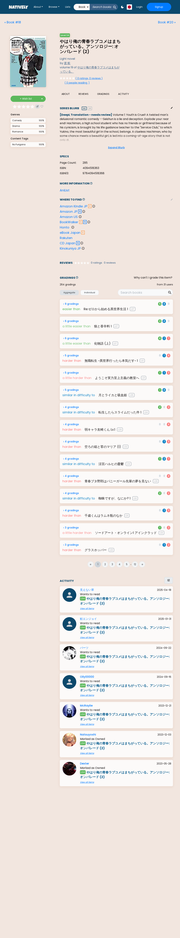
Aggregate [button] (69, 292)
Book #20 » (167, 22)
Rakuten (66, 238)
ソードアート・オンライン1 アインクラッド (126, 533)
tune (168, 580)
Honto (64, 227)
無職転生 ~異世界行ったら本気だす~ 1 (111, 360)
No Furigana (18, 144)
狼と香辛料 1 (103, 326)
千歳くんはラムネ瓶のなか (104, 515)
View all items (87, 608)
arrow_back (90, 564)
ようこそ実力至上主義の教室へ (117, 378)
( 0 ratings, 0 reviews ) (89, 78)
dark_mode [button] (122, 7)
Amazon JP (68, 211)
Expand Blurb (116, 147)
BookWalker (69, 222)
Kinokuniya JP (70, 248)
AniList (64, 190)
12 (135, 564)
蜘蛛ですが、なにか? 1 (114, 498)
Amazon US (69, 217)
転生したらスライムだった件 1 (119, 412)
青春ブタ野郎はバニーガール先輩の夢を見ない (118, 481)
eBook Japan (70, 232)
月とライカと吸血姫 (112, 395)
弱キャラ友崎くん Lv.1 (100, 429)
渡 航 (67, 63)
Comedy (17, 120)
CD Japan (67, 243)
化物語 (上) (102, 343)
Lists (67, 7)
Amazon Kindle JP (73, 206)
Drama (16, 126)
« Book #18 (12, 22)
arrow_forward (142, 564)
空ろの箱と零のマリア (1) (103, 447)
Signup (159, 7)
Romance (17, 131)
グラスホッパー (96, 550)
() (77, 82)
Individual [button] (89, 292)
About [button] (37, 7)
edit (172, 108)
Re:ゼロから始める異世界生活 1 (106, 309)
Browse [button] (53, 7)
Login (139, 7)
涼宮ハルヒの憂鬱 (111, 464)
